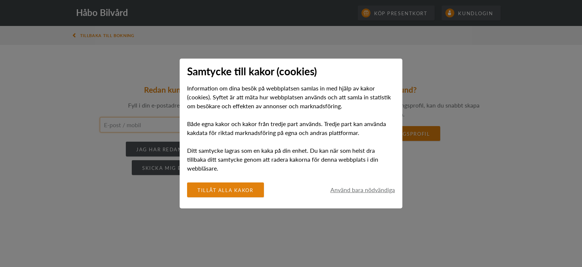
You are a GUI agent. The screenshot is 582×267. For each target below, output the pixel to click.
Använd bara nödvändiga (362, 190)
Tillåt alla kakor (225, 190)
